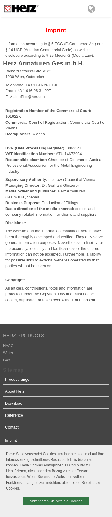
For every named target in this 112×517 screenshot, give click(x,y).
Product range (17, 379)
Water (8, 353)
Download (13, 403)
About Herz (14, 391)
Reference (14, 415)
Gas (6, 360)
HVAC (8, 345)
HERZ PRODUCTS (23, 335)
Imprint (11, 440)
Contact (12, 427)
